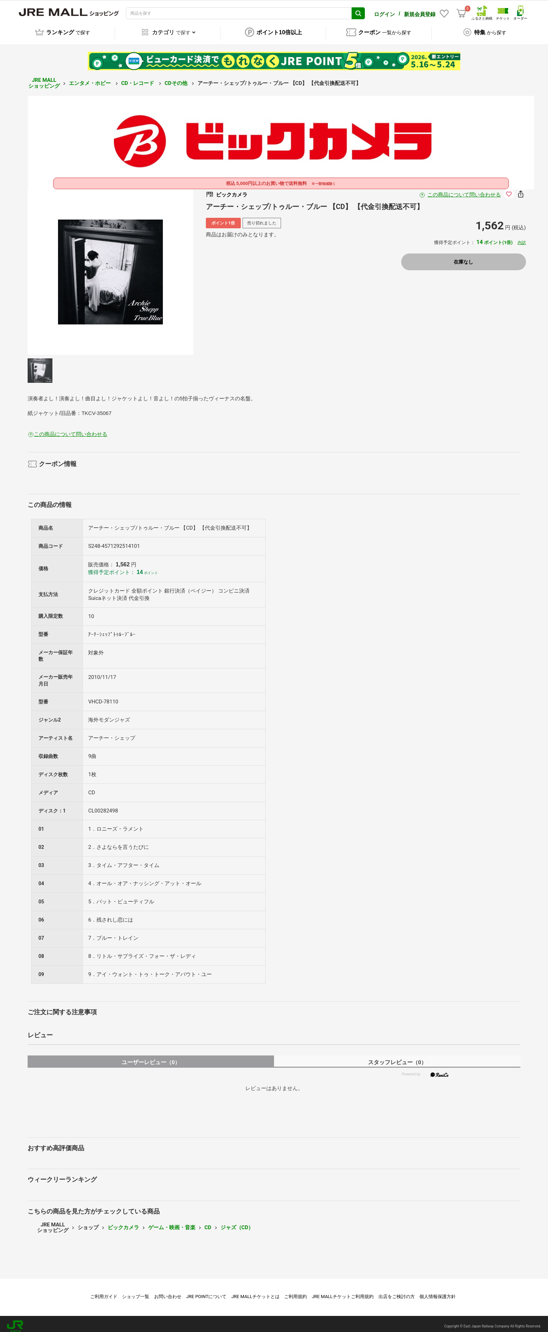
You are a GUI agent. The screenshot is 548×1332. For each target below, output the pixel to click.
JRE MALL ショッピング (44, 78)
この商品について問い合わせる (464, 190)
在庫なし (463, 257)
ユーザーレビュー (151, 1057)
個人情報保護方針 (437, 1291)
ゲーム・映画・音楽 (171, 1222)
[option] (110, 267)
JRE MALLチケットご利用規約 (343, 1291)
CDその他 (176, 78)
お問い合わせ (167, 1291)
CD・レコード (138, 78)
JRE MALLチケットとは (255, 1291)
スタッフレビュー (397, 1057)
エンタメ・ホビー (90, 78)
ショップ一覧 (135, 1291)
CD (207, 1222)
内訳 (522, 237)
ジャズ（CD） (237, 1222)
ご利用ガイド (103, 1291)
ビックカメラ (123, 1222)
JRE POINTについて (206, 1291)
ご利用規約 (295, 1291)
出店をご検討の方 (396, 1291)
